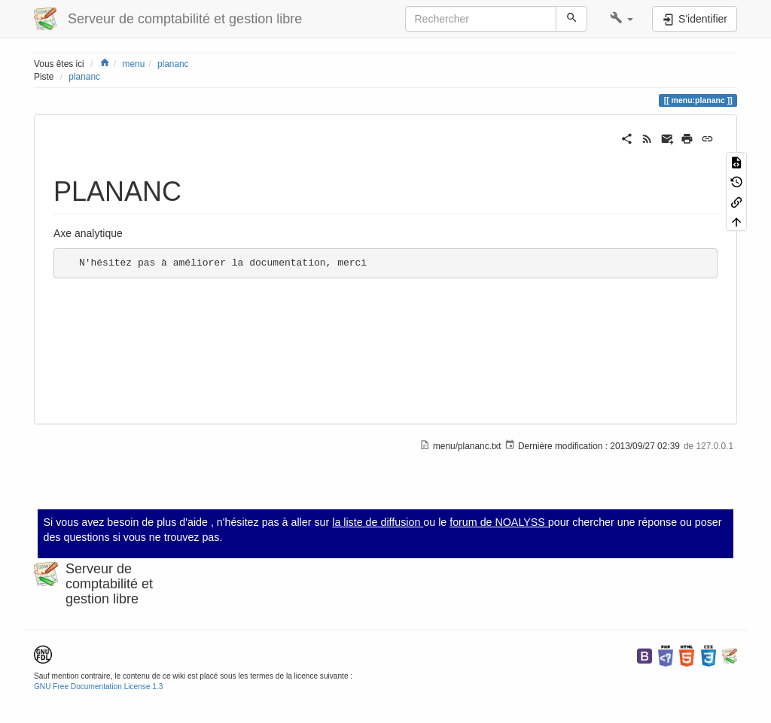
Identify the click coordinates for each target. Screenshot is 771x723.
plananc (173, 64)
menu (134, 64)
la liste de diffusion (377, 522)
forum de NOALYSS (498, 522)
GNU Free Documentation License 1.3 (98, 686)
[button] (622, 19)
